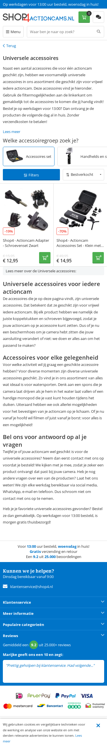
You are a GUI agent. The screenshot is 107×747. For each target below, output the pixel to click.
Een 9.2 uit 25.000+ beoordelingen (31, 4)
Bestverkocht (82, 174)
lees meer (14, 670)
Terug (11, 45)
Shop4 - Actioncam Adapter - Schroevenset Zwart (26, 243)
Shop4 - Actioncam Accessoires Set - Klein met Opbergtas (78, 245)
